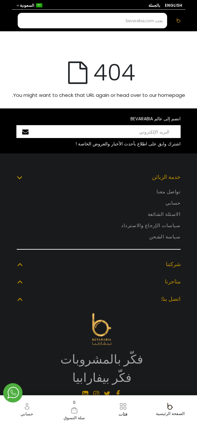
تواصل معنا (169, 191)
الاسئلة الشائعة (164, 214)
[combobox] (92, 20)
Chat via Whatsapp (12, 392)
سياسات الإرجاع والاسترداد (150, 225)
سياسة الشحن (164, 236)
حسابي (173, 202)
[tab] (99, 177)
